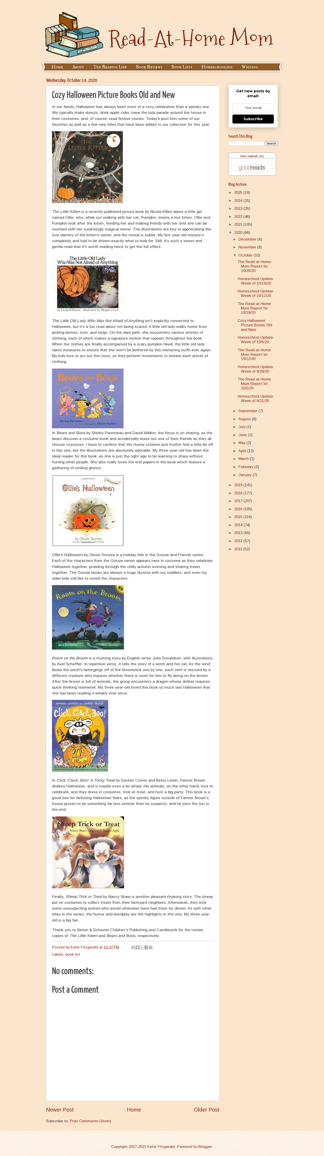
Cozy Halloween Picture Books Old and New (255, 325)
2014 (238, 525)
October (246, 255)
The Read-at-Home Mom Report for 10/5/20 (254, 383)
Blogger (205, 1147)
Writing (250, 67)
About (78, 67)
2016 (238, 509)
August (245, 419)
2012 (238, 541)
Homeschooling (216, 67)
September (248, 411)
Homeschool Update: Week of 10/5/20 (256, 339)
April (242, 451)
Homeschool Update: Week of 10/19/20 (256, 281)
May (242, 443)
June (243, 435)
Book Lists (181, 67)
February (246, 467)
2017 (238, 501)
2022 (238, 216)
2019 (238, 485)
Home (57, 67)
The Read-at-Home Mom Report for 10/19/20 (254, 308)
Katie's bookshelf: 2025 (252, 156)
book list (72, 954)
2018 (238, 493)
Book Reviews (149, 67)
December (247, 239)
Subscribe (253, 119)
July (242, 427)
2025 (238, 192)
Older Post (206, 1110)
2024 (238, 201)
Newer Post (60, 1110)
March (244, 459)
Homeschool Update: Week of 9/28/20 (256, 369)
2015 (238, 517)
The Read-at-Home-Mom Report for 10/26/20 (255, 266)
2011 (238, 549)
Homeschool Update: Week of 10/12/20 (256, 293)
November (247, 247)
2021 (238, 224)
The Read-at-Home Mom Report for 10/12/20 (254, 354)
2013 (238, 533)
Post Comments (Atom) (90, 1121)
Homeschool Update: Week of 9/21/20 (256, 398)
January (245, 475)
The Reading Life (110, 67)
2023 (238, 208)
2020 (238, 232)
